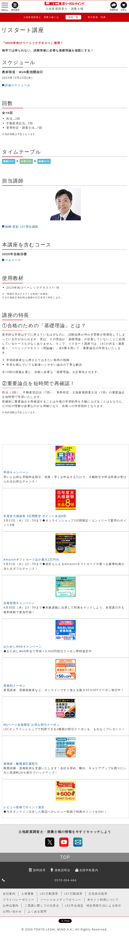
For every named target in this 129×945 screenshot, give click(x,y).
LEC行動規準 (73, 893)
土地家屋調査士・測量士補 (64, 9)
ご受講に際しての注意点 (42, 905)
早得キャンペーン (16, 472)
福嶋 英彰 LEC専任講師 (21, 226)
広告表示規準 (98, 893)
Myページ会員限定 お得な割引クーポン (31, 724)
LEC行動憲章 (49, 893)
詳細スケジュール (17, 85)
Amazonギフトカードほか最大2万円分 (31, 559)
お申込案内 (11, 905)
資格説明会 (62, 870)
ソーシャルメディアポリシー (60, 899)
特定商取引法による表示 (103, 905)
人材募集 (27, 893)
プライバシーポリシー (18, 899)
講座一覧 (73, 17)
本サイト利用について (103, 899)
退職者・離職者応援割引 (20, 764)
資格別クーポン (14, 685)
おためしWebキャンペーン (22, 646)
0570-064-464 (66, 880)
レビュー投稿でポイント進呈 (24, 807)
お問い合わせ (12, 911)
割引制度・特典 (97, 17)
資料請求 (39, 870)
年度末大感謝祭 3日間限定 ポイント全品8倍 (34, 516)
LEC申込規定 (74, 905)
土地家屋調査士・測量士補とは (41, 17)
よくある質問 (37, 911)
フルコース (13, 260)
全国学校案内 (88, 870)
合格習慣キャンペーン (19, 603)
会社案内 (9, 893)
